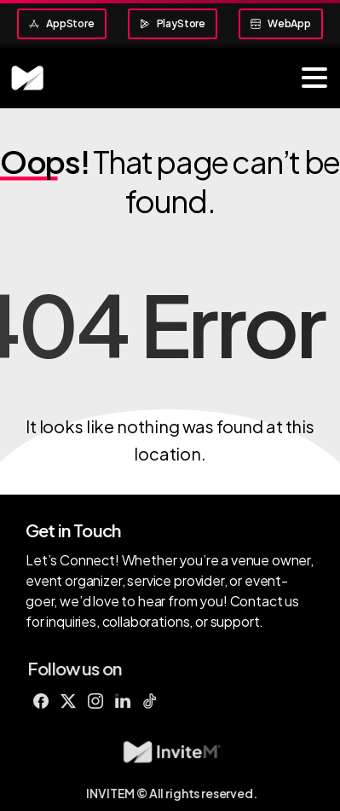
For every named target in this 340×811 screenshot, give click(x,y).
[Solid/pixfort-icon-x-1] (73, 700)
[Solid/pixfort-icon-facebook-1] (46, 700)
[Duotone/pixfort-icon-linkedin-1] (127, 700)
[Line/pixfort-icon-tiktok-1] (155, 700)
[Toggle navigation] (314, 77)
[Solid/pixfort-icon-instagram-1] (100, 700)
